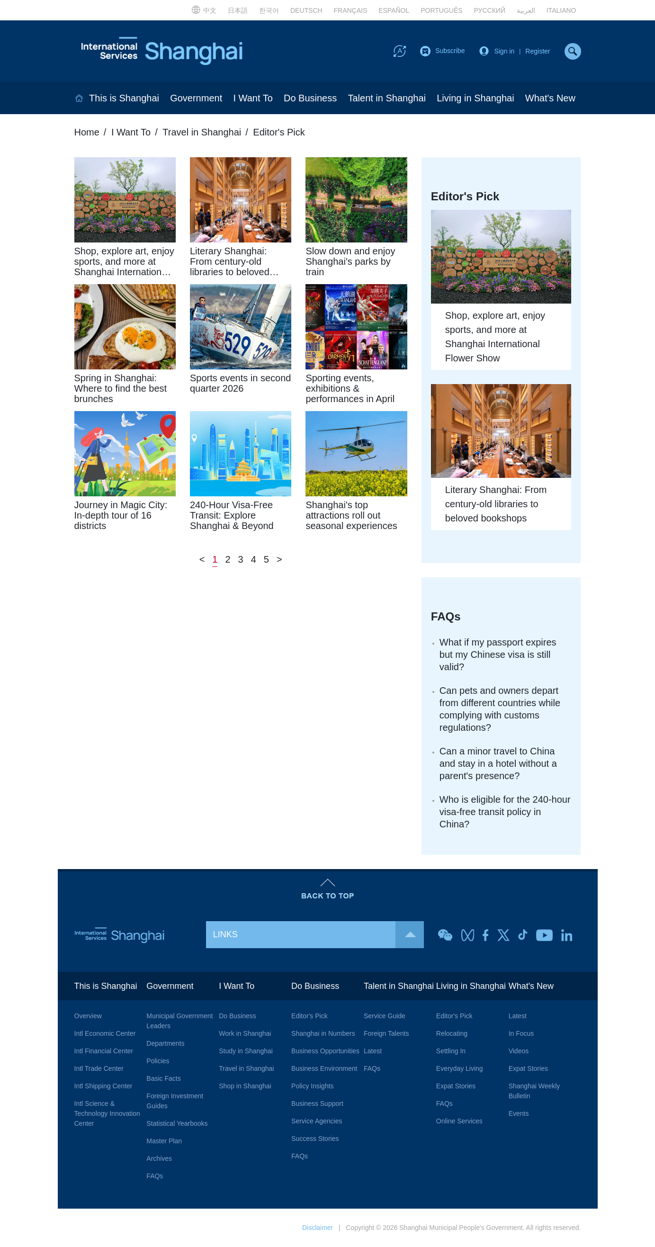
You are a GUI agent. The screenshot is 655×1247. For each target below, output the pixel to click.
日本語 (238, 10)
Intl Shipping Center (103, 1086)
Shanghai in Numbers (323, 1033)
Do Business (310, 98)
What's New (550, 98)
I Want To (252, 98)
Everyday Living (459, 1068)
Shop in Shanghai (245, 1086)
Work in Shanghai (245, 1033)
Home (86, 132)
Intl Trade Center (99, 1068)
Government (196, 98)
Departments (165, 1043)
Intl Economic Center (105, 1033)
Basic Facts (163, 1078)
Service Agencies (316, 1121)
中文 (203, 9)
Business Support (317, 1103)
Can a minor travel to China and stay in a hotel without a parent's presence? (498, 763)
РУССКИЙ (489, 10)
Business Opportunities (325, 1051)
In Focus (521, 1033)
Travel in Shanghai (201, 132)
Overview (88, 1016)
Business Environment (324, 1068)
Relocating (451, 1033)
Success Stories (315, 1138)
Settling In (451, 1051)
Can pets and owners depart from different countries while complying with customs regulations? (500, 709)
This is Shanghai (124, 98)
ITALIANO (561, 10)
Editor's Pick (279, 132)
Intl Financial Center (104, 1051)
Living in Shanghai (475, 98)
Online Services (459, 1121)
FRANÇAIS (351, 10)
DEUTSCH (306, 10)
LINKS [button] (318, 934)
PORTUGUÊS (441, 10)
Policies (157, 1061)
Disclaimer (317, 1227)
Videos (519, 1051)
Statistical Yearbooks (176, 1123)
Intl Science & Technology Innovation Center (107, 1113)
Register (537, 51)
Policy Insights (312, 1086)
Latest (373, 1051)
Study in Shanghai (246, 1051)
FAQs (446, 616)
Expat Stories (456, 1086)
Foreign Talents (386, 1033)
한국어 (269, 10)
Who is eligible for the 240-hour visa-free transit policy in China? (505, 811)
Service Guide (384, 1016)
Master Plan (164, 1141)
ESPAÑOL (393, 10)
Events (519, 1113)
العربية (526, 10)
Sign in (504, 51)
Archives (159, 1158)
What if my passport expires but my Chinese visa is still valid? (498, 654)
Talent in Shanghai (387, 98)
